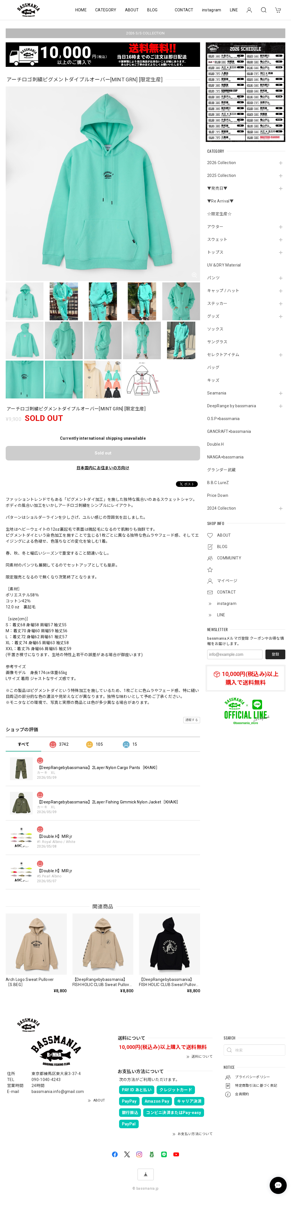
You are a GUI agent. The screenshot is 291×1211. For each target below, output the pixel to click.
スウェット (217, 239)
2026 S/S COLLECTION (145, 33)
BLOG (152, 10)
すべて (23, 744)
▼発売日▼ (217, 188)
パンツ (213, 278)
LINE (234, 10)
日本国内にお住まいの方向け (102, 468)
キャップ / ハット (223, 290)
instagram (211, 10)
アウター (215, 226)
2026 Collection (221, 162)
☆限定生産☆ (219, 214)
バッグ (213, 367)
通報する (191, 720)
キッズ (213, 380)
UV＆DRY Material (224, 265)
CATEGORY (106, 10)
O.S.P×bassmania (223, 418)
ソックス (215, 329)
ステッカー (217, 303)
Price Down (217, 495)
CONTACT (184, 10)
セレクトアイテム (223, 354)
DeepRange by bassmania (231, 406)
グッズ (213, 316)
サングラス (217, 342)
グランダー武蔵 (221, 470)
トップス (215, 252)
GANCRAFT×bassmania (229, 431)
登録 (275, 654)
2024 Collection (221, 508)
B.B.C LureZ (218, 482)
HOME (81, 10)
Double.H (215, 444)
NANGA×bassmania (225, 457)
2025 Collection (221, 175)
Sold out (103, 453)
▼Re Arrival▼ (220, 201)
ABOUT (132, 10)
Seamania (216, 393)
